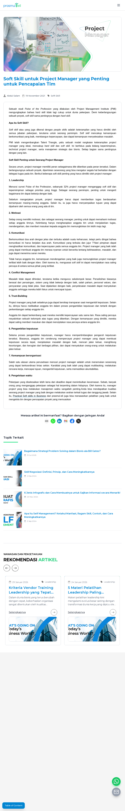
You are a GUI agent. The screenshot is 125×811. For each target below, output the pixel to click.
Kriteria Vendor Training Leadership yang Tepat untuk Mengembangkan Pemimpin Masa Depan (31, 590)
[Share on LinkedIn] (59, 421)
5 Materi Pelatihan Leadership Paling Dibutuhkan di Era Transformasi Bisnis (86, 590)
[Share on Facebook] (72, 421)
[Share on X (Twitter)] (78, 421)
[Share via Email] (66, 421)
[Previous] (6, 568)
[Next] (15, 568)
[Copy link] (47, 421)
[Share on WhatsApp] (53, 421)
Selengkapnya (33, 612)
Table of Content (13, 805)
